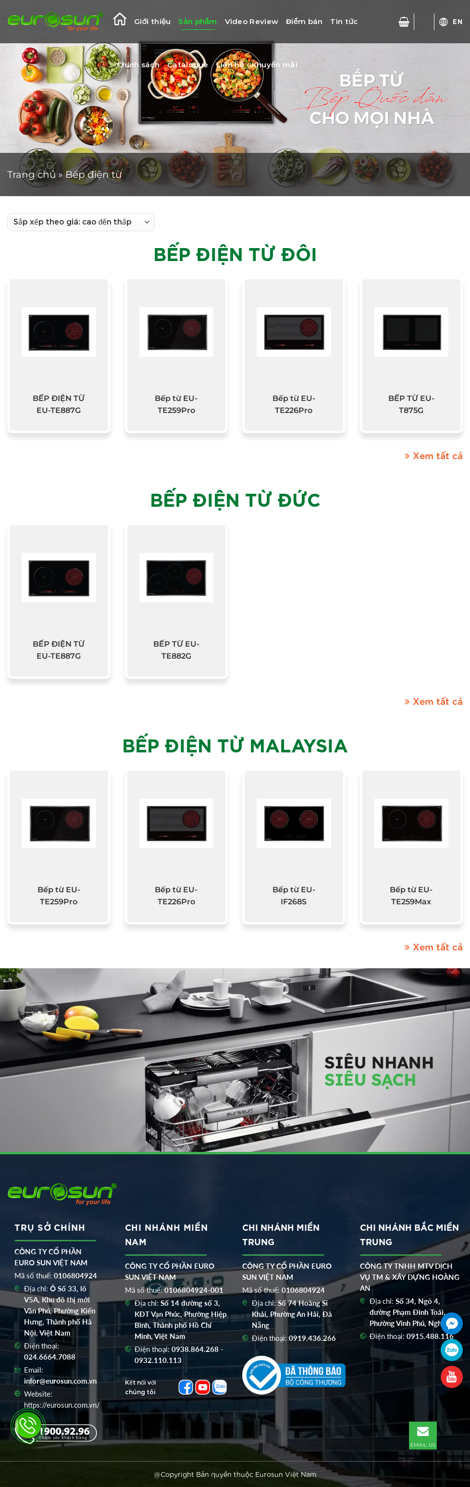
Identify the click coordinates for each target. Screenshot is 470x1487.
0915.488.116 (430, 1336)
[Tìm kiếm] (424, 22)
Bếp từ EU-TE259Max (411, 895)
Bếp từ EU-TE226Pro (293, 404)
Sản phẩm (197, 21)
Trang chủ (31, 174)
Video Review (252, 21)
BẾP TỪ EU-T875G (411, 404)
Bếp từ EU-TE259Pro (176, 404)
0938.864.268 (195, 1349)
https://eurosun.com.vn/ (62, 1404)
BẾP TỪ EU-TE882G (176, 650)
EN (458, 21)
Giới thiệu (152, 21)
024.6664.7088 (49, 1356)
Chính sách (138, 64)
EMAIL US (422, 1435)
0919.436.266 (312, 1338)
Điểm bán (304, 21)
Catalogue (188, 64)
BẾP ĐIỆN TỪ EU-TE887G (59, 404)
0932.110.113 (158, 1360)
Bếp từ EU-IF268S (293, 895)
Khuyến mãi (274, 64)
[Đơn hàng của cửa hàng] (81, 222)
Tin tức (344, 21)
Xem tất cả (434, 455)
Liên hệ (230, 64)
